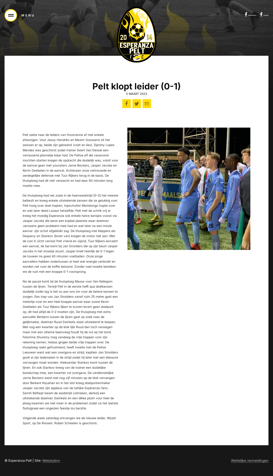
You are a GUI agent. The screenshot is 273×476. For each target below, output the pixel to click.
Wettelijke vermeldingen (249, 460)
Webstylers (51, 460)
